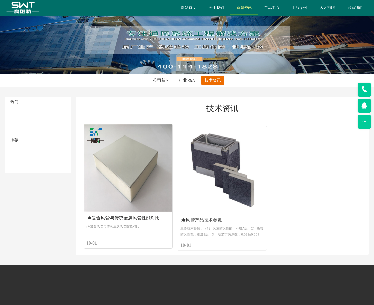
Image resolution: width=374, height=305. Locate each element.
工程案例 (299, 7)
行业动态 (187, 21)
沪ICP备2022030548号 (216, 300)
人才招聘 (327, 7)
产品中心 (271, 7)
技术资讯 (213, 21)
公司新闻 (161, 21)
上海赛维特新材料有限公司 (161, 300)
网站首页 (188, 7)
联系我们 (355, 7)
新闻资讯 (244, 7)
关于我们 (216, 7)
